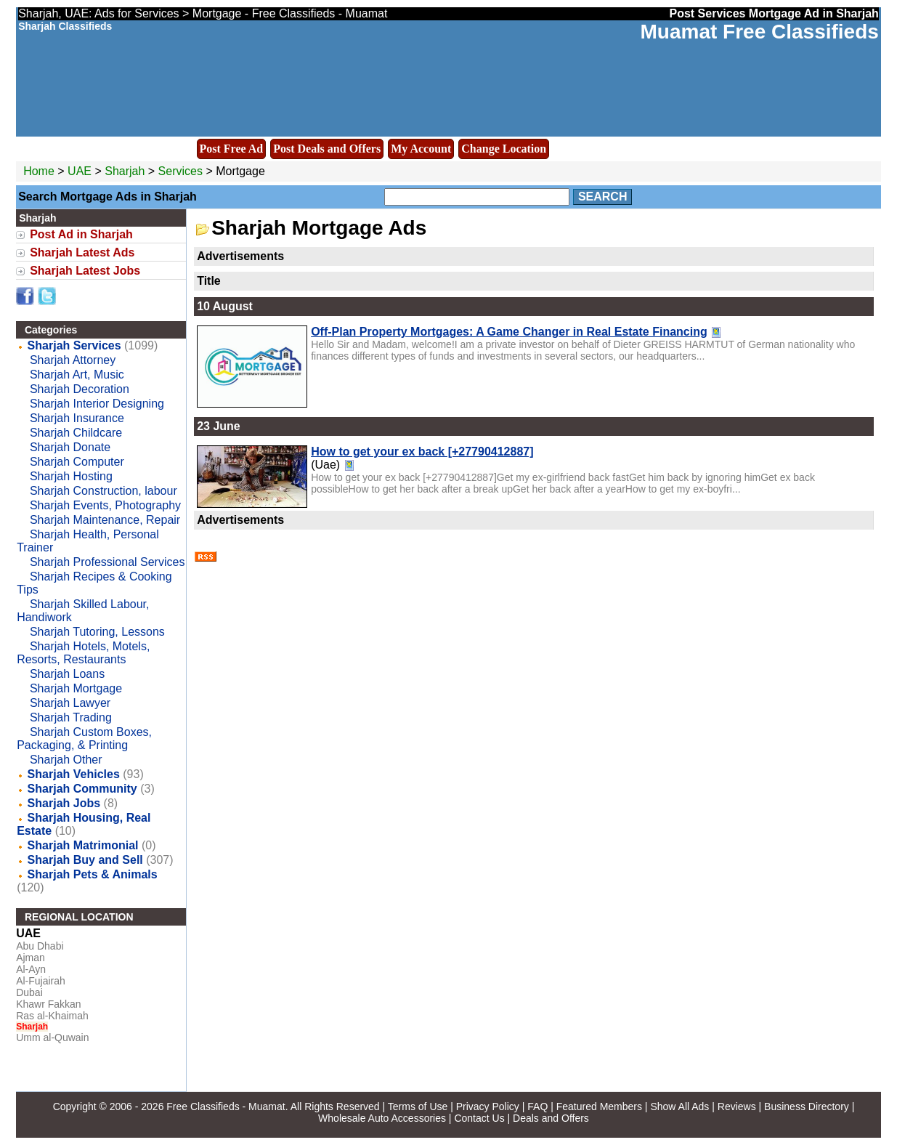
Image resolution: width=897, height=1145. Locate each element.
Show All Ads (679, 1106)
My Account (421, 148)
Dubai (29, 992)
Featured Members (599, 1106)
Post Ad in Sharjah (81, 234)
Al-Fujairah (40, 981)
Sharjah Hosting (71, 476)
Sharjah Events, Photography (105, 505)
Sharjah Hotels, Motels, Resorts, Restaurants (83, 652)
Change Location (503, 148)
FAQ (537, 1106)
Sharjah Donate (70, 447)
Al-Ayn (31, 969)
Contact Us (479, 1118)
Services (180, 171)
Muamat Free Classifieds (760, 31)
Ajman (30, 957)
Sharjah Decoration (79, 389)
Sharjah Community (82, 788)
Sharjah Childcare (76, 432)
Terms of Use (417, 1106)
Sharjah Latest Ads (82, 252)
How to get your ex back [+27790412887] (422, 451)
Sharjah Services (74, 345)
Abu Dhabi (39, 946)
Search (603, 196)
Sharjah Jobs (64, 803)
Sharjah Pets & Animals (93, 874)
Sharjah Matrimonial (83, 845)
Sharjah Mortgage (76, 688)
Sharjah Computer (77, 462)
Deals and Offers (551, 1118)
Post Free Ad (232, 148)
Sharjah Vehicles (74, 774)
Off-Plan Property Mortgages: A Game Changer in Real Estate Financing (509, 331)
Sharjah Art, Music (77, 374)
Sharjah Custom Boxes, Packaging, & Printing (84, 738)
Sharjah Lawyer (70, 703)
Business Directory (806, 1106)
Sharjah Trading (71, 717)
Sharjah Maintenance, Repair (105, 520)
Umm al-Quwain (52, 1037)
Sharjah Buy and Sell (85, 860)
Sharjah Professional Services (107, 562)
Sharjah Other (66, 759)
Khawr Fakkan (48, 1004)
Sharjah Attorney (72, 360)
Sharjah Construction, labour (103, 491)
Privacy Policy (487, 1106)
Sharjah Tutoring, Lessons (97, 632)
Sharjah (126, 171)
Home (38, 171)
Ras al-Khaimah (52, 1015)
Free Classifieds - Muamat (225, 1106)
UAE (80, 171)
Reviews (737, 1106)
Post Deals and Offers (327, 148)
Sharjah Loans (67, 674)
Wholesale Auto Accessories (382, 1118)
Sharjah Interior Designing (97, 403)
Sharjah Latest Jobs (85, 270)
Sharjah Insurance (77, 418)
